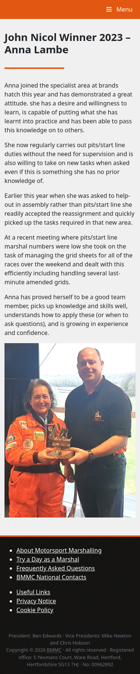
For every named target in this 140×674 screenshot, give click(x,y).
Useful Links (33, 592)
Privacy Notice (36, 601)
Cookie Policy (34, 610)
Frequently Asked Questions (55, 568)
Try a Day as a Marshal (47, 559)
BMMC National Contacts (51, 577)
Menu (119, 9)
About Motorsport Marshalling (59, 550)
